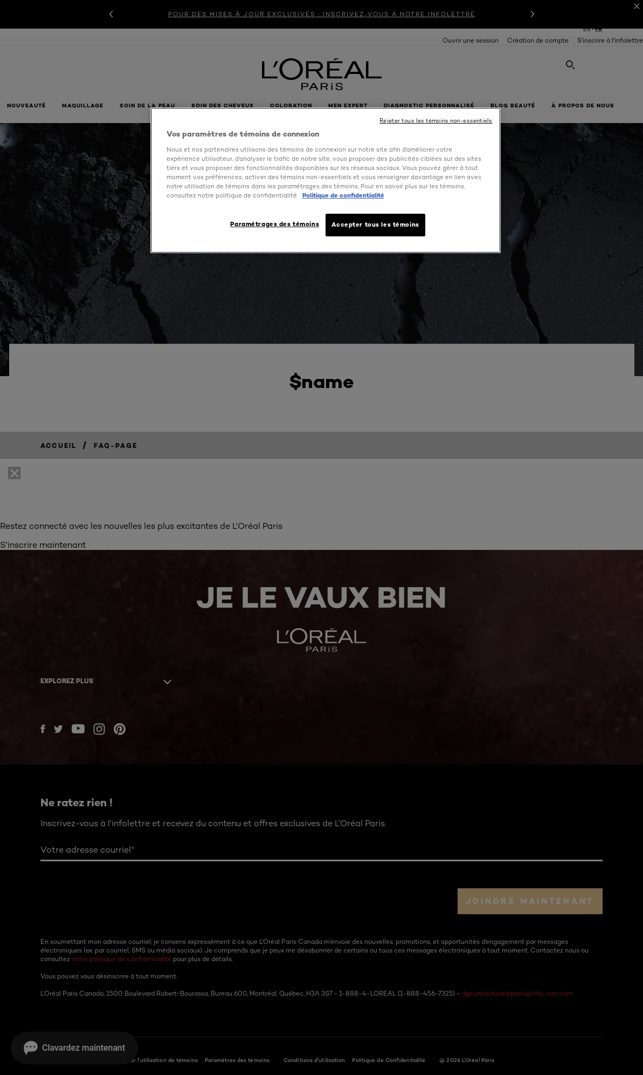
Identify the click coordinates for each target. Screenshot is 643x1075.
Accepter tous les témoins (375, 224)
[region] (325, 180)
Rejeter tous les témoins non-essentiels (435, 120)
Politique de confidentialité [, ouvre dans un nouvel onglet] (343, 195)
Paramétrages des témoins (274, 224)
